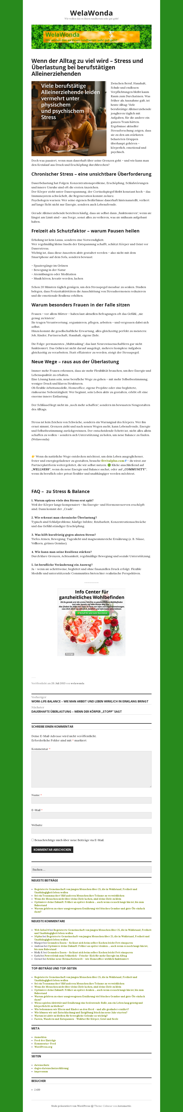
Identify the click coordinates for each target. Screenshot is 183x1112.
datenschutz (41, 1065)
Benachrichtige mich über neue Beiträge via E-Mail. (69, 840)
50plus (38, 936)
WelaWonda (91, 13)
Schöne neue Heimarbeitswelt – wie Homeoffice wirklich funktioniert (88, 958)
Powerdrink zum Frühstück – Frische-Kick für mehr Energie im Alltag (85, 955)
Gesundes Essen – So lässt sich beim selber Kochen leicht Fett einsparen (90, 942)
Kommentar (40, 749)
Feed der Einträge (45, 1040)
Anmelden (40, 1037)
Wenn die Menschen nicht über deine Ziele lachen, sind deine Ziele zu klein (77, 898)
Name (36, 795)
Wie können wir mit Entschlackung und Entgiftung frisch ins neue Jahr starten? (80, 1012)
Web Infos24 (41, 930)
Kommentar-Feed (45, 1043)
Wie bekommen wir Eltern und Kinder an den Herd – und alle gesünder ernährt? (81, 1009)
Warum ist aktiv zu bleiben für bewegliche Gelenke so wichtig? (71, 1015)
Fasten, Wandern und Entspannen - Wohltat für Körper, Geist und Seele (76, 1019)
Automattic (124, 1106)
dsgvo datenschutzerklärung (51, 1068)
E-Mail (37, 810)
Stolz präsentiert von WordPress (70, 1106)
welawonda (77, 683)
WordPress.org (43, 1046)
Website (36, 825)
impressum (41, 1071)
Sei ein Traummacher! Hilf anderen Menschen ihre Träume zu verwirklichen (79, 895)
